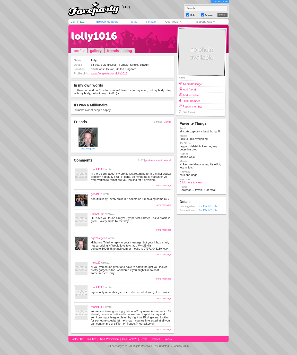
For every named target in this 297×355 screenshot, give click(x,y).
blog (128, 51)
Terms (143, 339)
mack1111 (97, 169)
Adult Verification (109, 339)
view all (167, 122)
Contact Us (77, 339)
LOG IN (216, 2)
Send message (192, 83)
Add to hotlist (191, 95)
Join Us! (91, 339)
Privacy (168, 339)
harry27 (95, 262)
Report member (193, 106)
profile (79, 51)
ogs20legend (88, 148)
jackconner (97, 213)
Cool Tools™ (173, 21)
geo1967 (96, 194)
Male (134, 21)
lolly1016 (94, 36)
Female (151, 21)
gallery (96, 51)
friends (113, 51)
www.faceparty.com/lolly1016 (109, 73)
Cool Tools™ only (208, 206)
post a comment (153, 160)
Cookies (155, 339)
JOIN (225, 2)
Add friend (189, 89)
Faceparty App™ (204, 21)
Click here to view (191, 182)
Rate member (191, 100)
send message (163, 185)
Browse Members (107, 21)
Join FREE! (78, 21)
